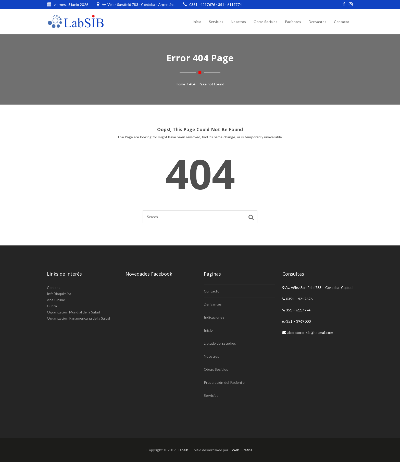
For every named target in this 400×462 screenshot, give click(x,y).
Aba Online (56, 300)
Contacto (211, 291)
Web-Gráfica (242, 450)
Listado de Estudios (220, 343)
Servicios (211, 395)
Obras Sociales (216, 369)
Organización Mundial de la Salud (73, 312)
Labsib (183, 450)
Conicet (53, 287)
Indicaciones (214, 317)
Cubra (52, 306)
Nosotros (211, 356)
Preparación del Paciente (224, 382)
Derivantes (213, 304)
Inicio (208, 330)
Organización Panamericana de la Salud (78, 318)
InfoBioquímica (59, 293)
